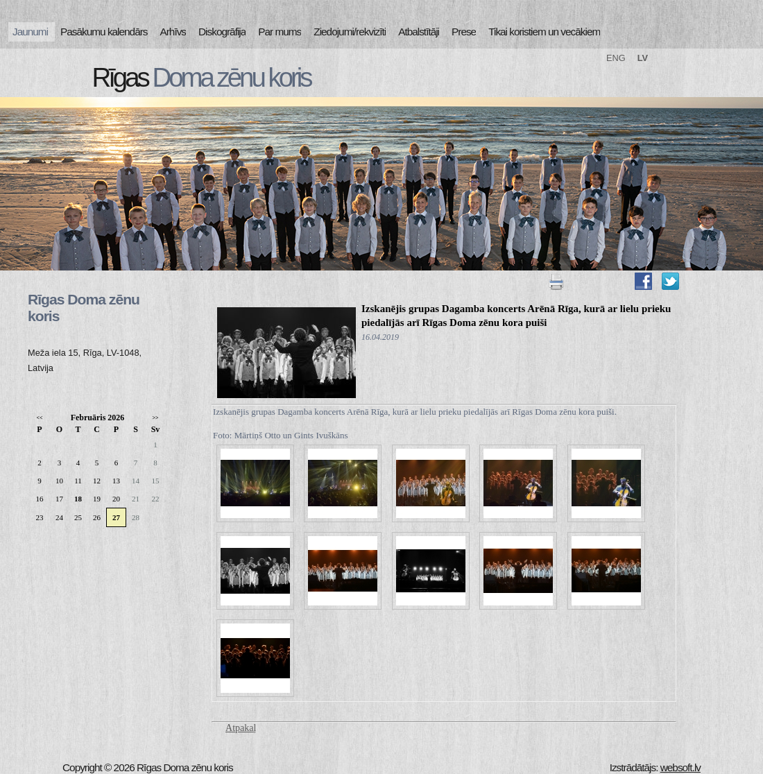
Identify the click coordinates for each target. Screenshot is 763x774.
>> (155, 418)
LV (642, 58)
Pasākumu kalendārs (103, 31)
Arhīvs (173, 31)
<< (39, 418)
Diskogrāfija (222, 31)
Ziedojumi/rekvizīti (350, 31)
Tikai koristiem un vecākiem (544, 31)
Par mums (279, 31)
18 (78, 499)
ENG (616, 58)
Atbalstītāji (418, 31)
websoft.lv (680, 767)
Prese (464, 31)
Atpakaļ (240, 728)
